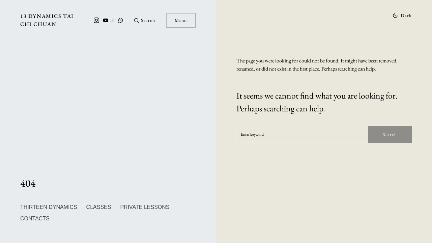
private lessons (144, 207)
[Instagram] (96, 20)
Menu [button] (181, 20)
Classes (98, 207)
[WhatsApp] (120, 20)
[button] (144, 20)
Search (390, 134)
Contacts (35, 218)
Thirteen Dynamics (48, 207)
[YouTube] (109, 20)
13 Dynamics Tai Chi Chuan (47, 20)
